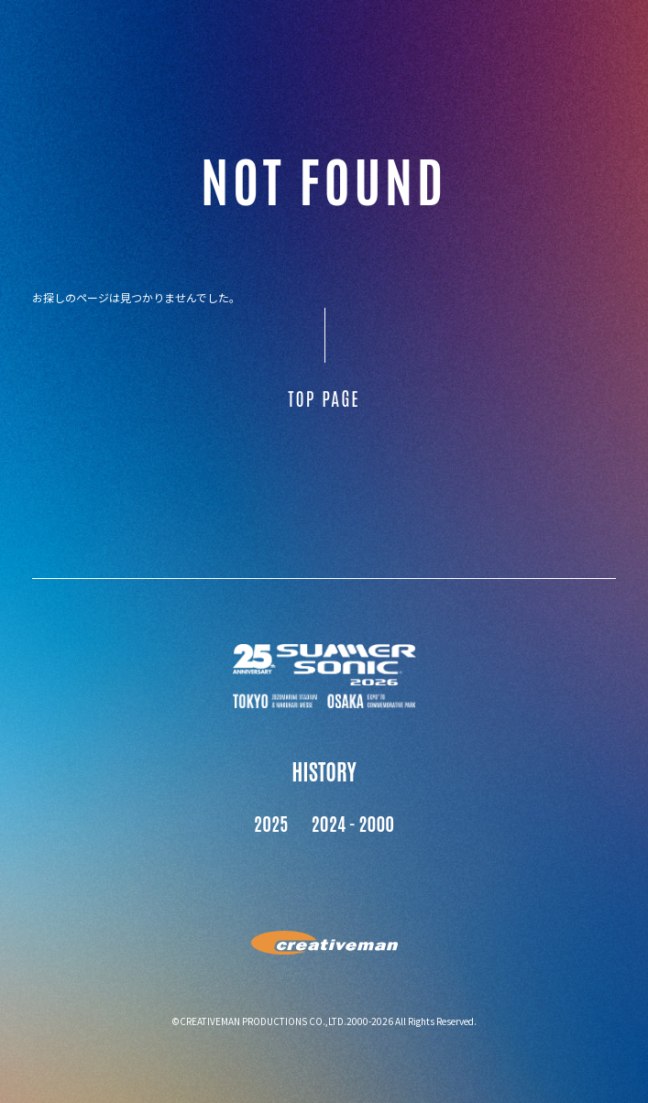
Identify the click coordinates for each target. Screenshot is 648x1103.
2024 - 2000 (353, 823)
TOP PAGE (323, 398)
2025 (271, 823)
